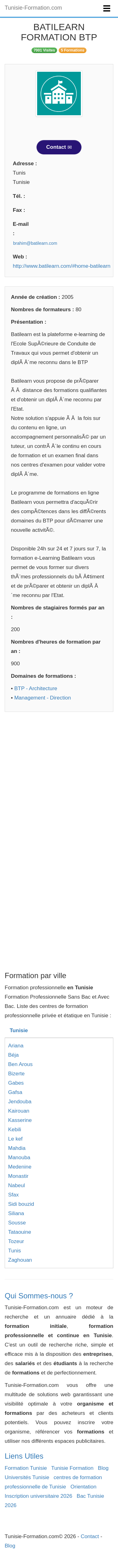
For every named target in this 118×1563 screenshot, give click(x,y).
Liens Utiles (24, 1456)
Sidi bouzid (21, 1204)
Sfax (13, 1195)
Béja (13, 1055)
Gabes (16, 1083)
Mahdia (17, 1148)
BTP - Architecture (35, 688)
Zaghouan (20, 1260)
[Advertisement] (59, 780)
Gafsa (15, 1092)
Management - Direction (42, 698)
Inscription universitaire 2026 (38, 1496)
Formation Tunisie (26, 1468)
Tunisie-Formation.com (33, 8)
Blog (103, 1468)
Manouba (19, 1157)
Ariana (15, 1046)
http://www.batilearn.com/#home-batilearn (62, 266)
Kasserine (20, 1120)
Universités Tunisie (27, 1477)
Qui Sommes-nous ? (39, 1296)
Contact (59, 147)
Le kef (15, 1139)
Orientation (83, 1487)
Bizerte (16, 1074)
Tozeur (16, 1241)
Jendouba (20, 1102)
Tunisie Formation (72, 1468)
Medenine (20, 1167)
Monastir (18, 1176)
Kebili (14, 1129)
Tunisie (19, 1030)
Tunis (14, 1251)
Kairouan (18, 1111)
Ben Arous (20, 1064)
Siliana (16, 1213)
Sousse (17, 1223)
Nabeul (16, 1185)
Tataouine (19, 1232)
